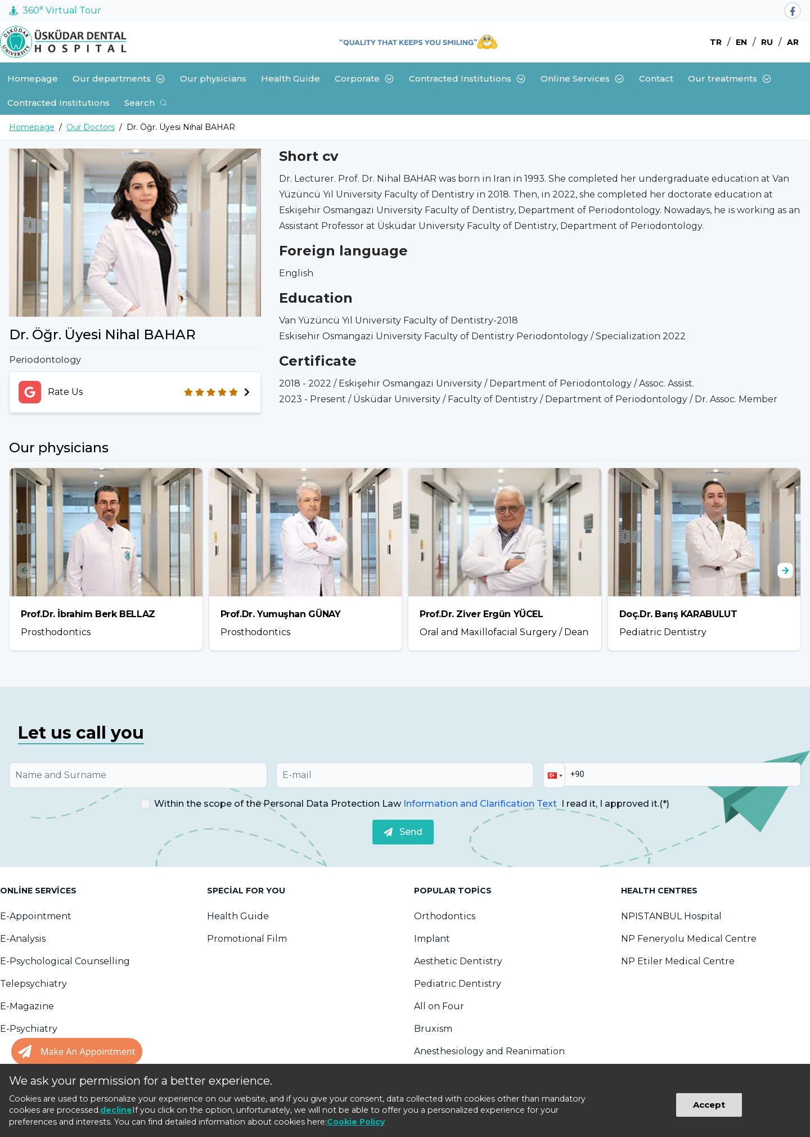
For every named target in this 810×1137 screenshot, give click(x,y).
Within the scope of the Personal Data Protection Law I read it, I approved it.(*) (411, 803)
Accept (709, 1104)
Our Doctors (90, 127)
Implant (432, 938)
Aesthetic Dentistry (458, 961)
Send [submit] (403, 831)
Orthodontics (444, 916)
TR (716, 42)
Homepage (32, 78)
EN (741, 42)
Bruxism (433, 1028)
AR (793, 42)
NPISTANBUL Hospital (671, 916)
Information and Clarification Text (480, 803)
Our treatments (730, 78)
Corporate (364, 78)
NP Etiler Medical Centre (678, 961)
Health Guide (290, 78)
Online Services (582, 78)
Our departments (119, 78)
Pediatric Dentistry (457, 983)
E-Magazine (27, 1006)
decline (116, 1110)
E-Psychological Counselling (65, 961)
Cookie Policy (356, 1122)
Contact (656, 78)
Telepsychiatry (33, 983)
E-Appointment (35, 916)
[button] (554, 775)
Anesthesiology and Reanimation (489, 1051)
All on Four (439, 1006)
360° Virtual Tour (55, 10)
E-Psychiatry (28, 1028)
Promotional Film (247, 938)
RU (767, 42)
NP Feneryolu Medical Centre (689, 938)
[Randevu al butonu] (76, 1051)
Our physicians (213, 78)
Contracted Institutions (467, 78)
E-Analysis (23, 938)
